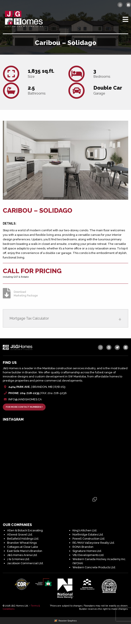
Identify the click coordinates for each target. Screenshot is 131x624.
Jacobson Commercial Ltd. (25, 563)
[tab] (65, 318)
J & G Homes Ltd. (18, 559)
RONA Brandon (82, 546)
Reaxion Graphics (68, 620)
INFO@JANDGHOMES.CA (25, 399)
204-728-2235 (29, 393)
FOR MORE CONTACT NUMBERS (24, 407)
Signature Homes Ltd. (87, 551)
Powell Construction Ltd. (88, 538)
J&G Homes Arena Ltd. (22, 555)
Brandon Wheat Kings (22, 542)
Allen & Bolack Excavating (25, 530)
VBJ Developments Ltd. (88, 555)
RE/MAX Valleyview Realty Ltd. (93, 542)
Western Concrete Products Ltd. (94, 567)
